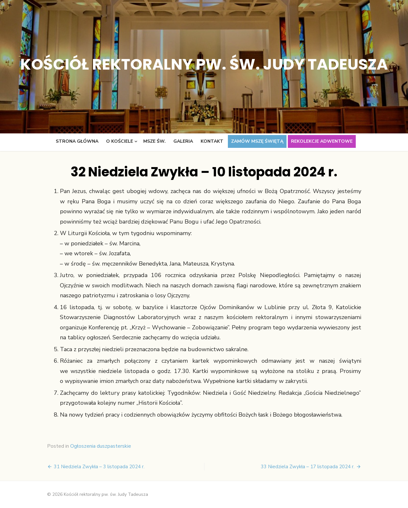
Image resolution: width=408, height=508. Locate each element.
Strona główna (77, 141)
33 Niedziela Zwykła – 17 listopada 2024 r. (307, 466)
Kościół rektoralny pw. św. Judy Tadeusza (204, 64)
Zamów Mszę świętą (257, 141)
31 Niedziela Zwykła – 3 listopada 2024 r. (99, 466)
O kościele (119, 141)
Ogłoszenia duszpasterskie (100, 446)
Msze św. (154, 141)
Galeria (183, 141)
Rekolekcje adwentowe (322, 141)
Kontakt (212, 141)
